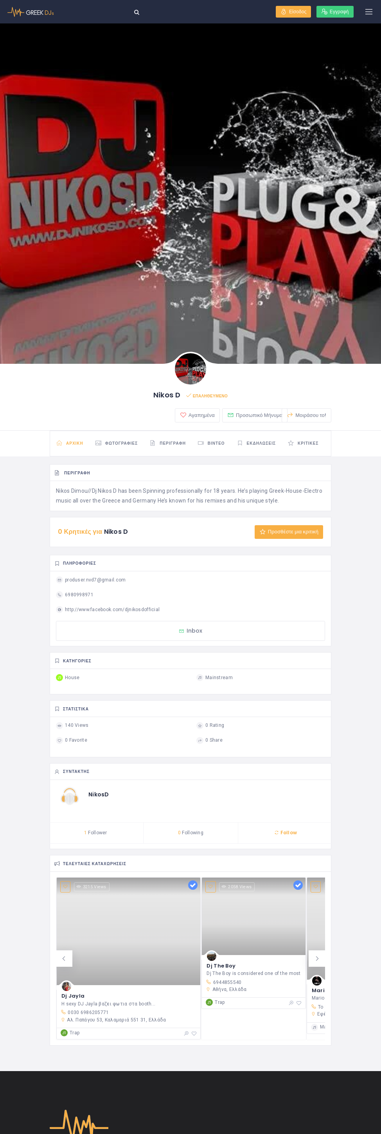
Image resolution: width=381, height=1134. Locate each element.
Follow (285, 833)
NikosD (98, 795)
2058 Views (236, 887)
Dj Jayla (72, 997)
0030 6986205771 (85, 1013)
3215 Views (91, 887)
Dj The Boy (221, 967)
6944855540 (223, 983)
